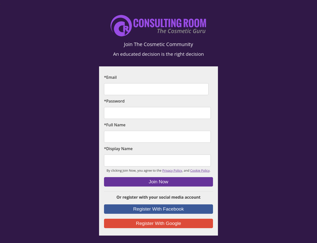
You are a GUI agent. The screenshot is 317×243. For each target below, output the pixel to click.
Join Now (158, 181)
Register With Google (158, 223)
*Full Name (115, 125)
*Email (110, 77)
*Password (114, 101)
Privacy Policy (172, 170)
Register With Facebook (158, 209)
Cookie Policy (200, 170)
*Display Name (118, 148)
